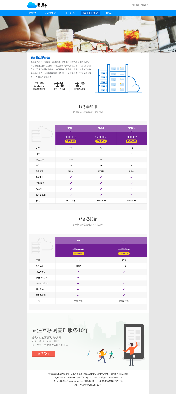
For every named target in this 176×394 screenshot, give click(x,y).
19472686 (71, 377)
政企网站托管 (50, 13)
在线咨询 (144, 5)
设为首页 (115, 374)
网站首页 (33, 13)
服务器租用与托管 (90, 13)
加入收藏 (124, 374)
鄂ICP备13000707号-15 (112, 381)
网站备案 (135, 5)
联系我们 (109, 13)
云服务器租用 (69, 13)
